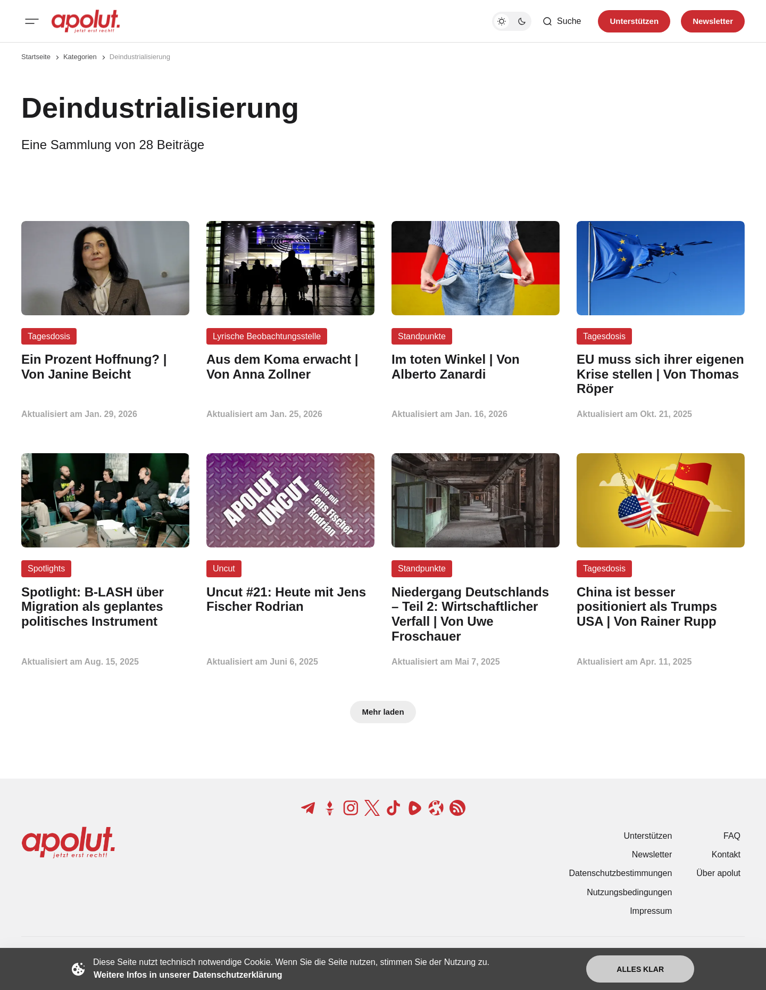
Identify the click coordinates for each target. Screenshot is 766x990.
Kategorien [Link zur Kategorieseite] (80, 57)
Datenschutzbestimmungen (620, 873)
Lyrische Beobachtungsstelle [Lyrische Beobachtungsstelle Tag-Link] (267, 336)
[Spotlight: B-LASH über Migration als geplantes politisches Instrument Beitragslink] (105, 607)
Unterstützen (648, 835)
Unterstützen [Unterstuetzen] (634, 21)
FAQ (731, 835)
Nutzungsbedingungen (629, 892)
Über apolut (718, 873)
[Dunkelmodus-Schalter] (511, 21)
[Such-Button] (561, 21)
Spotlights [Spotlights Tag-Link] (46, 568)
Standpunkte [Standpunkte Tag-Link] (422, 336)
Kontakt (726, 854)
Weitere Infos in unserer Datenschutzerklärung (188, 974)
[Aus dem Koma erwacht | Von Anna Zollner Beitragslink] (290, 367)
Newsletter (652, 854)
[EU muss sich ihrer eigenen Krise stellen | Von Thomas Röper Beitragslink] (661, 374)
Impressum (651, 910)
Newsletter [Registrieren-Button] (713, 21)
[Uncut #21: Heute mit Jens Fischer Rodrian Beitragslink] (290, 600)
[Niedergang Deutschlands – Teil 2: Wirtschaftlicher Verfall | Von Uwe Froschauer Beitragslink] (476, 614)
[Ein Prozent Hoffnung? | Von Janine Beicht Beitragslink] (105, 367)
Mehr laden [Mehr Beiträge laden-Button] (383, 711)
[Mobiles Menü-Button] (32, 21)
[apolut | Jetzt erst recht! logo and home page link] (85, 21)
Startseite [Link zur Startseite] (36, 57)
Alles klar (640, 969)
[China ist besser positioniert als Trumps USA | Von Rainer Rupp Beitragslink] (661, 607)
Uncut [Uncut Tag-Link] (224, 568)
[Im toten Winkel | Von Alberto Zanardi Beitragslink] (476, 367)
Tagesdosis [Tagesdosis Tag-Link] (49, 336)
